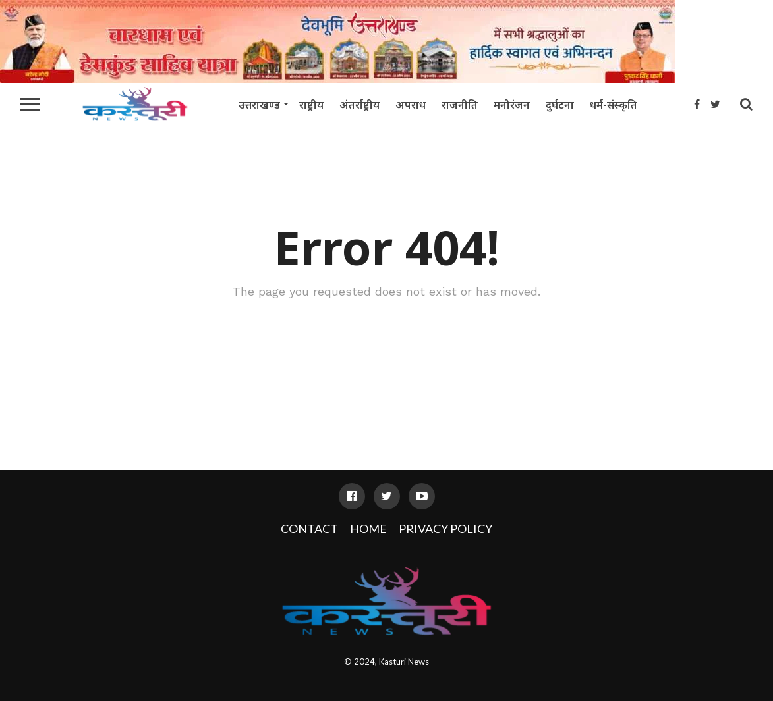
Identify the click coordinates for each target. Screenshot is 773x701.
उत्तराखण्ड (259, 104)
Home (368, 528)
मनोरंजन (512, 104)
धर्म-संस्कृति (613, 104)
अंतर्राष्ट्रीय (359, 104)
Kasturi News (404, 661)
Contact (309, 528)
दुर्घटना (560, 104)
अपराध (410, 104)
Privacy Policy (445, 528)
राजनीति (460, 104)
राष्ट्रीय (311, 104)
